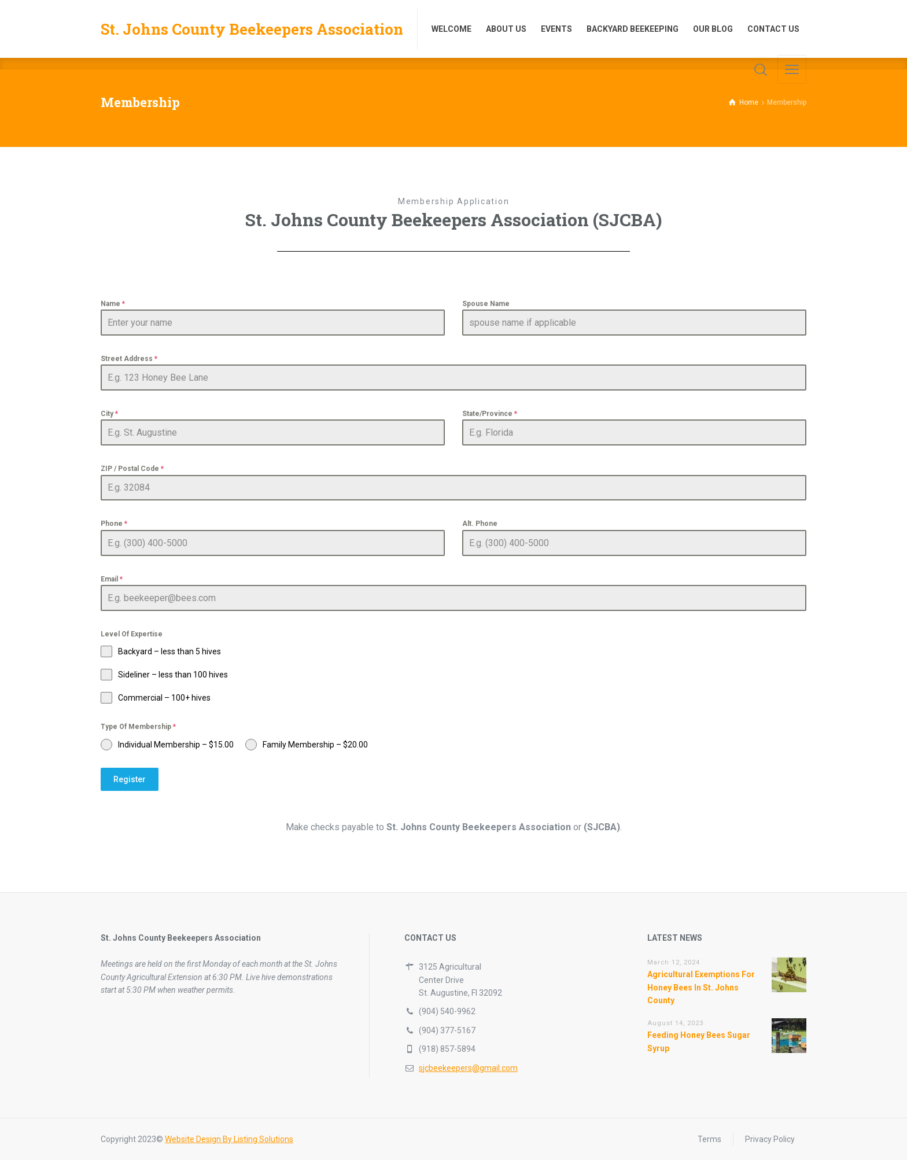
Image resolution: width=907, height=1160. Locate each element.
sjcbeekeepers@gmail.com (468, 1068)
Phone (114, 524)
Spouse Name (486, 304)
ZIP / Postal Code (132, 469)
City (109, 414)
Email (112, 579)
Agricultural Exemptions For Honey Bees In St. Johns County (701, 987)
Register (129, 779)
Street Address (129, 359)
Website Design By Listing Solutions (229, 1139)
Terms (709, 1139)
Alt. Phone (479, 524)
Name (113, 304)
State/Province (489, 414)
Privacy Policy (770, 1139)
